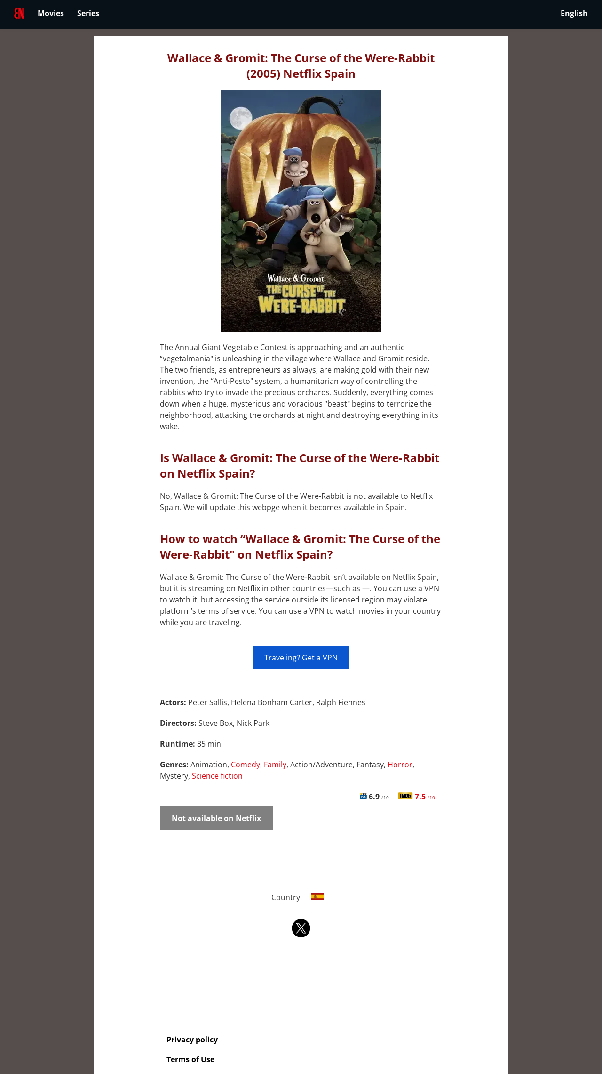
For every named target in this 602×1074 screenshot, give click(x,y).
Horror (400, 764)
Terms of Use (190, 1059)
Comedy (245, 764)
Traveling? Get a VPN (301, 657)
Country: (301, 897)
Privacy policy (192, 1039)
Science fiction (217, 776)
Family (275, 764)
